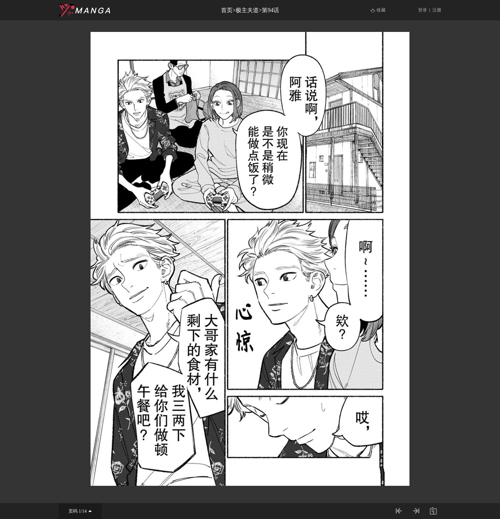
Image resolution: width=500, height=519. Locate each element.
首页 (226, 10)
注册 (436, 10)
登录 (422, 10)
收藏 (381, 10)
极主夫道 (247, 10)
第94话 (270, 10)
